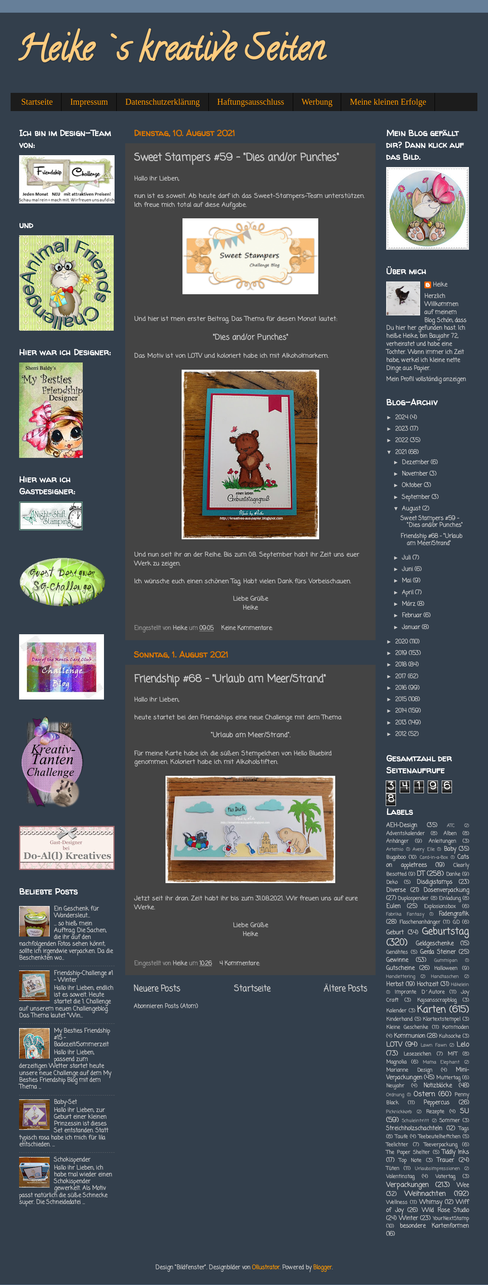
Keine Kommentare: (247, 628)
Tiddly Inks (455, 1152)
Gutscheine (400, 968)
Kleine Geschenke (407, 1027)
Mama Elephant (441, 1062)
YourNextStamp (451, 1219)
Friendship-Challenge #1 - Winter (83, 977)
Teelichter (397, 1145)
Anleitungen (442, 841)
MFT (452, 1054)
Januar (412, 627)
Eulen (393, 906)
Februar (412, 615)
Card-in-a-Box (434, 857)
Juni (408, 569)
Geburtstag (445, 932)
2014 (401, 711)
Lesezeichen (417, 1054)
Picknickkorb (399, 1112)
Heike (440, 286)
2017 (401, 676)
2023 (402, 429)
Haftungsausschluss (250, 101)
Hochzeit (427, 984)
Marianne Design (409, 1070)
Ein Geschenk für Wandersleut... (76, 912)
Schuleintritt (415, 1121)
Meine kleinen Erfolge (388, 101)
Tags (464, 1129)
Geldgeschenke (435, 943)
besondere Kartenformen (434, 1226)
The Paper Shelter (408, 1153)
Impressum (89, 101)
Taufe (401, 1137)
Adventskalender (405, 834)
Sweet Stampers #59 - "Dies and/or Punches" (236, 158)
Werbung (317, 101)
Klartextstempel (441, 1019)
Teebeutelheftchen (439, 1137)
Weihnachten (425, 1194)
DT (421, 874)
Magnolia (396, 1062)
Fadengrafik (454, 914)
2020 (402, 642)
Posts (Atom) (181, 1006)
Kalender (396, 1011)
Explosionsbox (440, 907)
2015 (401, 699)
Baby (450, 849)
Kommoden (455, 1027)
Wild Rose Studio (445, 1210)
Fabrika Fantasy (405, 914)
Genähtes (397, 952)
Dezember (416, 462)
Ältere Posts (345, 989)
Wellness (396, 1203)
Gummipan (445, 960)
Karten (431, 1010)
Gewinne (397, 960)
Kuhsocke (450, 1036)
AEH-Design (401, 825)
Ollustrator (266, 1267)
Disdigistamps (434, 882)
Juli (407, 558)
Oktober (413, 485)
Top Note (410, 1161)
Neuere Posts (157, 989)
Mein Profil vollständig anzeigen (426, 379)
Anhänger (397, 841)
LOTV (394, 1045)
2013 (401, 723)
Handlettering (400, 976)
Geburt (395, 932)
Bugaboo (396, 857)
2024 (402, 417)
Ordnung (395, 1095)
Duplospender (413, 899)
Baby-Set (65, 1102)
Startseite (37, 101)
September (417, 497)
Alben (450, 834)
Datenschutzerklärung (162, 101)
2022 (402, 440)
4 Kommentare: (240, 963)
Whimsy (430, 1202)
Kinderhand (399, 1019)
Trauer (445, 1160)
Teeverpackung (440, 1145)
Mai (407, 581)
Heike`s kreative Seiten (170, 52)
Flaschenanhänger (419, 922)
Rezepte (435, 1112)
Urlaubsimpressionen (437, 1168)
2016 (401, 688)
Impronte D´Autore (419, 992)
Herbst (395, 984)
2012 (401, 734)
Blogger (322, 1267)
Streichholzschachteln (414, 1128)
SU (464, 1111)
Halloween (445, 969)
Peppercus (436, 1102)
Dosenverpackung (446, 890)
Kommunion (409, 1036)
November (415, 474)
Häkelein (460, 984)
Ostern (424, 1094)
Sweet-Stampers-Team (288, 196)
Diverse (396, 890)
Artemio (394, 849)
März (409, 604)
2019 (402, 653)
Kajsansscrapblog (437, 1000)
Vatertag (445, 1177)
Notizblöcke (437, 1086)
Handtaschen (445, 976)
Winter (408, 1218)
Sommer (449, 1121)
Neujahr (395, 1086)
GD (456, 922)
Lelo (463, 1045)
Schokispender (72, 1160)
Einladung (450, 899)
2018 (401, 665)
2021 (401, 452)
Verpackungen (407, 1185)
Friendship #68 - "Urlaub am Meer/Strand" (230, 679)
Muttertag (448, 1078)
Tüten (392, 1169)
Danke (453, 874)
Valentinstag (400, 1177)
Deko (392, 882)
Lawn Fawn (433, 1045)
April (408, 592)
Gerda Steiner (438, 952)
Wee (463, 1185)
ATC (450, 825)
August (412, 509)
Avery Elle (423, 849)
